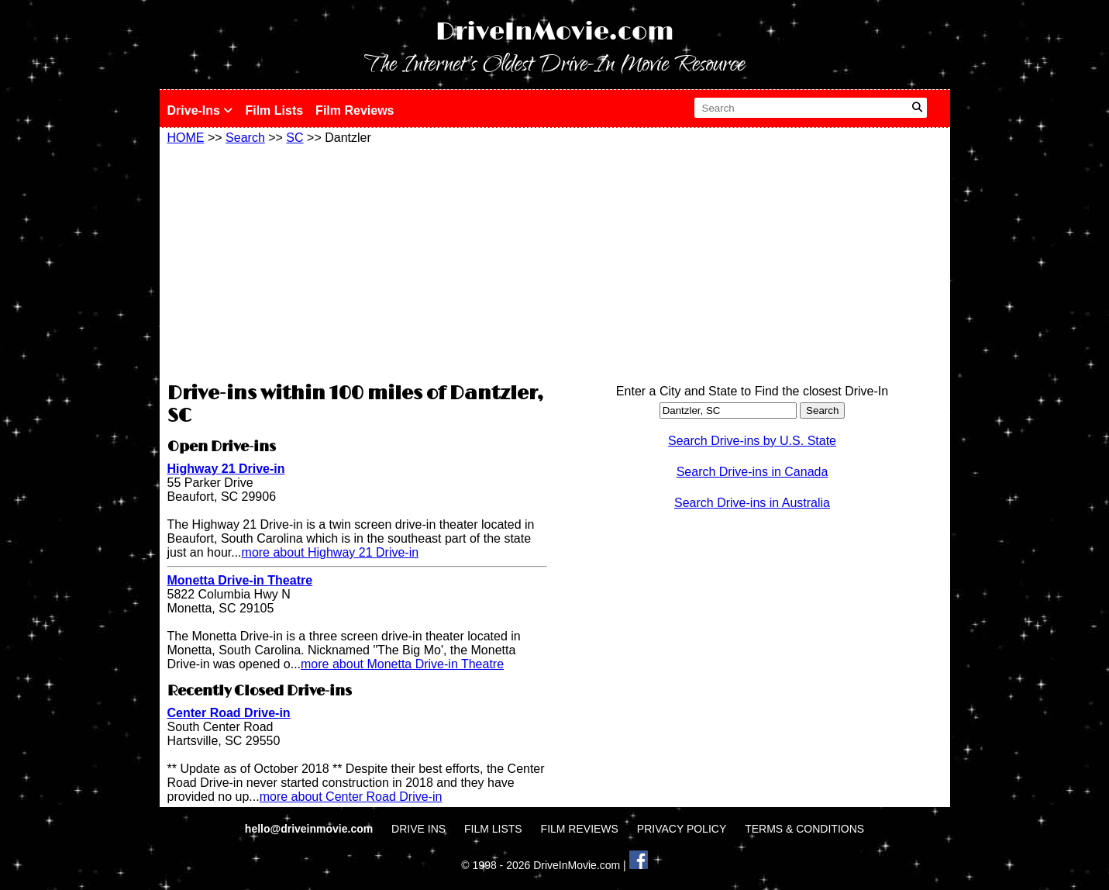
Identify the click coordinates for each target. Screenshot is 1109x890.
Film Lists (274, 110)
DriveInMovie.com (555, 32)
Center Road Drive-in (229, 712)
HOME (186, 137)
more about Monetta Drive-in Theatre (402, 664)
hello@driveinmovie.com (310, 829)
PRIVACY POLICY (681, 829)
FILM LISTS (493, 829)
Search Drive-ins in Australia (752, 502)
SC (294, 137)
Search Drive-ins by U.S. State (752, 440)
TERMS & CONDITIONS (804, 829)
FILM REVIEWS (579, 829)
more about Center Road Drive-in (351, 796)
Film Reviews (354, 110)
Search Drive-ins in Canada (752, 471)
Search (245, 137)
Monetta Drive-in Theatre (240, 580)
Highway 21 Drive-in (226, 468)
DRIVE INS (418, 829)
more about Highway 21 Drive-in (330, 552)
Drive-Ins (200, 110)
